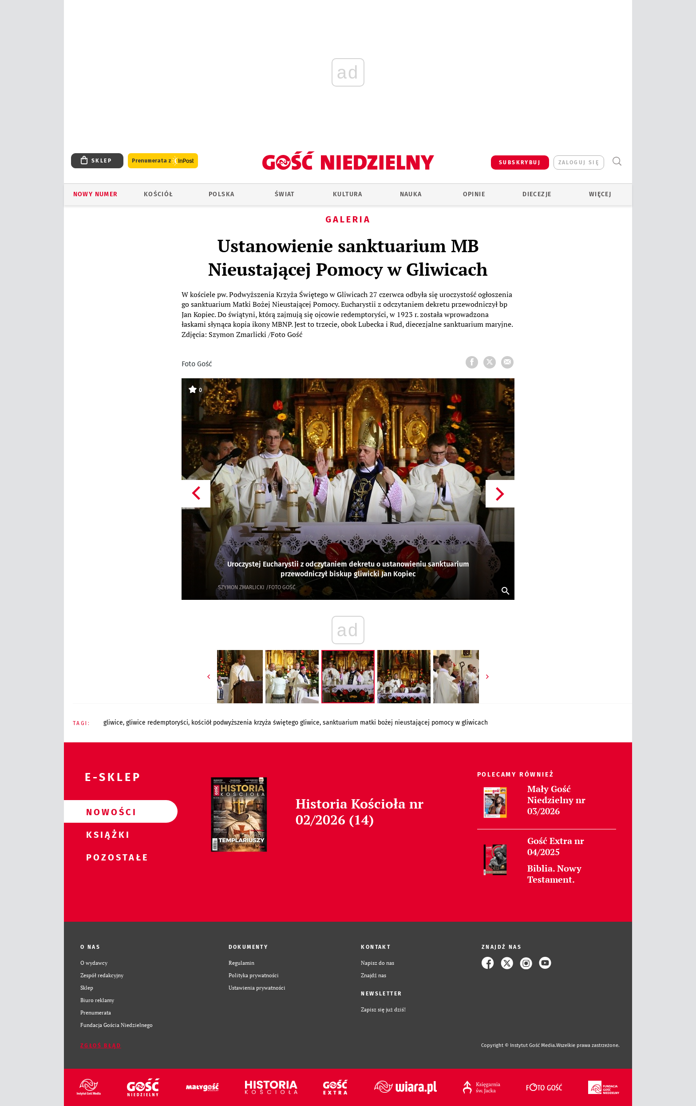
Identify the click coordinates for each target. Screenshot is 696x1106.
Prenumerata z (163, 161)
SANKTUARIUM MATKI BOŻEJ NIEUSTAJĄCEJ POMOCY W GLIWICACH (405, 722)
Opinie (474, 194)
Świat (285, 194)
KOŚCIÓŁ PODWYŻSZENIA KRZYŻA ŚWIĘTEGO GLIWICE (255, 722)
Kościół (159, 194)
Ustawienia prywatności (257, 987)
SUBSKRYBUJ (520, 162)
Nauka (411, 194)
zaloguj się (578, 162)
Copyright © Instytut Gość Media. (518, 1045)
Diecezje (536, 194)
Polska (221, 194)
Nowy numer (95, 194)
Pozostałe (106, 857)
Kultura (348, 194)
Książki (106, 834)
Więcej (600, 194)
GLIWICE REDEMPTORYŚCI (157, 722)
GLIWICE (113, 722)
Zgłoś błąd (100, 1046)
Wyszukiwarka (617, 161)
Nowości (106, 812)
